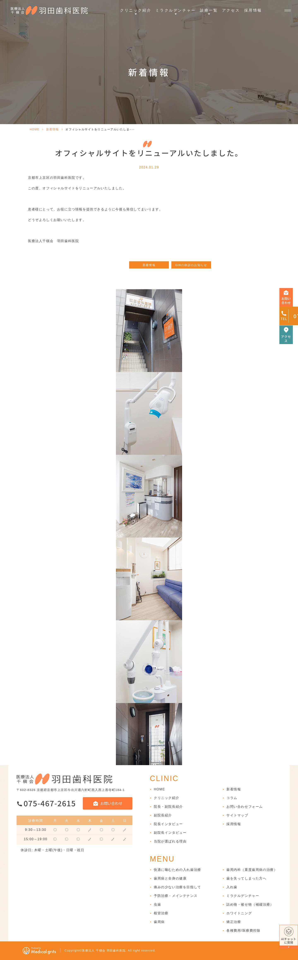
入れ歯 (231, 887)
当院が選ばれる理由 (170, 841)
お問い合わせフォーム (244, 806)
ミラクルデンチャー (242, 896)
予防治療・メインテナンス (175, 896)
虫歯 (157, 904)
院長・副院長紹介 (168, 806)
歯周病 (159, 922)
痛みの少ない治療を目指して (177, 887)
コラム (231, 798)
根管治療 (161, 913)
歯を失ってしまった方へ (246, 878)
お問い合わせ (111, 803)
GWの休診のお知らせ (191, 265)
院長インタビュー (168, 824)
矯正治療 (233, 922)
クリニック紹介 (166, 798)
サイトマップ (237, 815)
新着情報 (52, 129)
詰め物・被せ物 (250, 904)
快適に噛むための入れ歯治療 (177, 869)
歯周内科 (251, 869)
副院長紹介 (163, 815)
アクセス (231, 10)
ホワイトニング (239, 913)
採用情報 (253, 10)
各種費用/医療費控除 (243, 930)
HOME (35, 129)
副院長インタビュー (170, 832)
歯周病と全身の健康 (170, 878)
